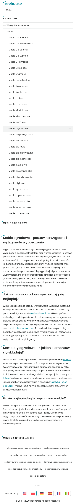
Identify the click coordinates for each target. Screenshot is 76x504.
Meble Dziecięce (17, 68)
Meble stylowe (16, 183)
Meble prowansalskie (20, 171)
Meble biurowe (16, 147)
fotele (6, 378)
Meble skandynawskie (20, 177)
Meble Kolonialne (18, 86)
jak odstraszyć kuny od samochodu (25, 469)
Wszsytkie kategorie (17, 25)
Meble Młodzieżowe (19, 116)
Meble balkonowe (18, 141)
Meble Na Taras (17, 122)
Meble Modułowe (18, 110)
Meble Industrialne (19, 80)
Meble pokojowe (17, 165)
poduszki (8, 386)
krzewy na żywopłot (57, 455)
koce (64, 382)
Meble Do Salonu (18, 50)
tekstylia (55, 382)
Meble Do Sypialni (18, 56)
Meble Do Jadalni (18, 38)
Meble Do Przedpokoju (21, 44)
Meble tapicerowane (20, 195)
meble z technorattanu (21, 328)
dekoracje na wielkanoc (56, 469)
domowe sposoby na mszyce (58, 462)
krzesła (67, 359)
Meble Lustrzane (17, 104)
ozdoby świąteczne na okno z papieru (22, 462)
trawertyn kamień (18, 455)
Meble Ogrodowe (18, 128)
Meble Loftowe (16, 98)
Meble (9, 10)
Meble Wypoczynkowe (20, 135)
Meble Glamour (17, 74)
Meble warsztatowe (19, 207)
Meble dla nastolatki (19, 159)
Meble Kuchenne (17, 92)
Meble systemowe (18, 189)
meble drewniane (40, 313)
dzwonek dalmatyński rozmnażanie (24, 448)
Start (38, 485)
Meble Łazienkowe (18, 213)
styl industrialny (37, 455)
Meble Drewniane (18, 62)
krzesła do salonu (38, 476)
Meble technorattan (19, 201)
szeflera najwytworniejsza (56, 448)
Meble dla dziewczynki (20, 153)
